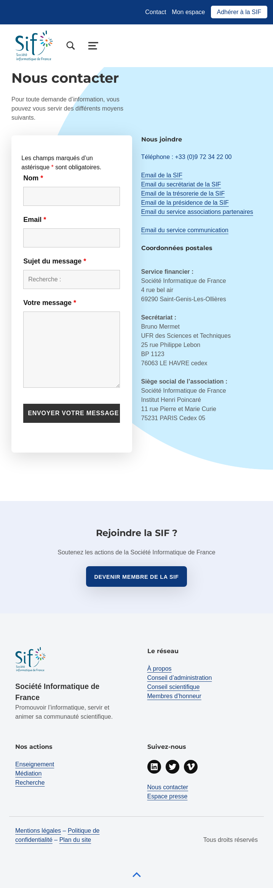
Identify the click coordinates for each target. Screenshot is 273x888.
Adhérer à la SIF (239, 12)
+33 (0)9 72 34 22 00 (203, 157)
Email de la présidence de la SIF (185, 202)
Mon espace (188, 12)
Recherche (30, 782)
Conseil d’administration (179, 677)
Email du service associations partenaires (197, 212)
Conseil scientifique (173, 687)
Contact (155, 12)
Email (34, 219)
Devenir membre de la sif (136, 577)
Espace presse (167, 796)
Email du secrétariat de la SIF (181, 184)
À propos (159, 668)
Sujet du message (54, 261)
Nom (33, 178)
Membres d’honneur (174, 696)
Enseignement (34, 764)
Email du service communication (184, 230)
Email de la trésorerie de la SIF (183, 193)
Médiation (28, 773)
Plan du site (75, 840)
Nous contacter (167, 787)
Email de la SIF (161, 175)
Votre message (49, 303)
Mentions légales (38, 830)
